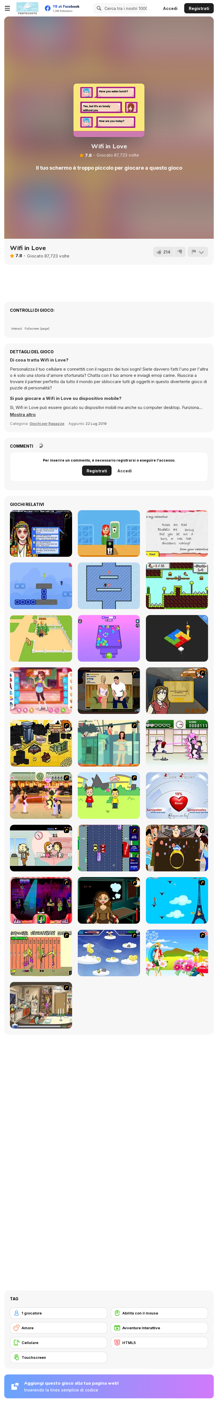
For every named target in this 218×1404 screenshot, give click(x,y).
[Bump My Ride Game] (109, 848)
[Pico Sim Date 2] (41, 743)
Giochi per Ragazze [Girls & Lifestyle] (47, 423)
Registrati (199, 8)
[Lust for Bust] (109, 690)
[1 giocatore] (58, 1313)
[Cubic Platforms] (177, 638)
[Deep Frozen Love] (109, 900)
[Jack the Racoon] (177, 585)
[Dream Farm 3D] (41, 638)
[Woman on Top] (177, 900)
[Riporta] (198, 252)
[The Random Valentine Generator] (177, 533)
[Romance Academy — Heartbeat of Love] (177, 743)
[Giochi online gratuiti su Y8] (27, 8)
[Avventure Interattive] (159, 1328)
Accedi (170, 8)
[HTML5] (159, 1342)
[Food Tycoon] (109, 533)
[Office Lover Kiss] (41, 848)
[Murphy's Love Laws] (41, 1005)
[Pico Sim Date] (177, 690)
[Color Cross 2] (41, 585)
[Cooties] (41, 953)
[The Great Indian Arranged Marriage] (177, 848)
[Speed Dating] (41, 533)
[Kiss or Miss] (109, 795)
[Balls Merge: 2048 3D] (109, 638)
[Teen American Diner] (41, 690)
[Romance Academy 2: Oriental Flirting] (41, 795)
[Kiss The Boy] (177, 953)
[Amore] (58, 1328)
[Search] (98, 8)
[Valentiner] (109, 953)
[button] (23, 415)
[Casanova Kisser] (41, 900)
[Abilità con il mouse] (159, 1313)
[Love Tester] (177, 795)
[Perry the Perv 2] (109, 743)
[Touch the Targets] (109, 585)
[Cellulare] (58, 1342)
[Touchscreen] (58, 1357)
